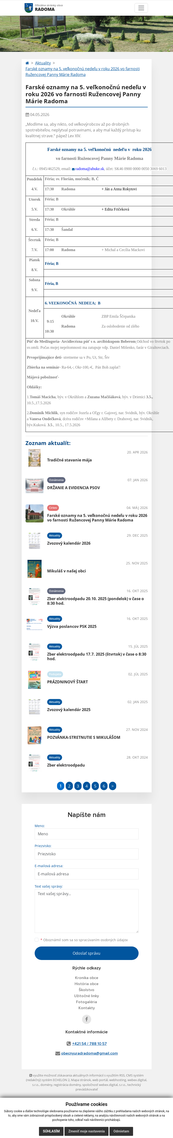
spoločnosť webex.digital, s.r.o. (104, 1085)
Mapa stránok (81, 1080)
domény (46, 1085)
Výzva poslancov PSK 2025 (71, 626)
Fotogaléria (86, 1002)
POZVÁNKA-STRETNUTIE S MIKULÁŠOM (83, 737)
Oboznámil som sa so (84, 940)
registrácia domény (67, 1085)
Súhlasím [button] (51, 1131)
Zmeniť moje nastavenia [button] (86, 1131)
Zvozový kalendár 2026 (68, 543)
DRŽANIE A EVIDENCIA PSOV (73, 487)
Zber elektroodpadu (66, 765)
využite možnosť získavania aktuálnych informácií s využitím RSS (77, 1075)
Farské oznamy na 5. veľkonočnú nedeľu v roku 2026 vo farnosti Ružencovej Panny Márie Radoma (83, 71)
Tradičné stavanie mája (69, 460)
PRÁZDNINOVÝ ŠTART (67, 682)
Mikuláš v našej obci (66, 571)
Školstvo (86, 990)
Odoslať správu (86, 953)
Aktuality (43, 63)
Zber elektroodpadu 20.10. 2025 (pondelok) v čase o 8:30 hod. (95, 601)
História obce (86, 984)
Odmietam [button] (121, 1131)
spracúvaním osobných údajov (103, 940)
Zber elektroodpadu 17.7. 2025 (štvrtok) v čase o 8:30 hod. (96, 656)
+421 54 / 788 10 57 (89, 1044)
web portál (100, 1080)
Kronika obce (86, 978)
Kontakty (86, 1008)
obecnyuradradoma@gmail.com (89, 1053)
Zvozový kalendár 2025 (68, 709)
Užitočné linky (86, 996)
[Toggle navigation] (141, 8)
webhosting (117, 1080)
